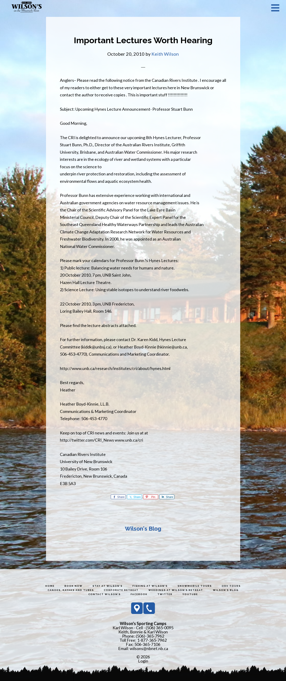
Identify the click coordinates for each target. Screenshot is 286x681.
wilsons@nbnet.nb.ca (149, 648)
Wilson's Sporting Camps (26, 8)
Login (143, 660)
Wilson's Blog (143, 528)
